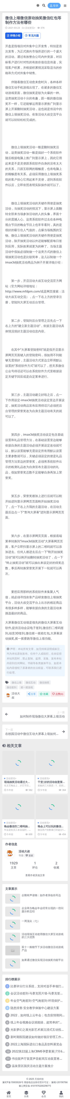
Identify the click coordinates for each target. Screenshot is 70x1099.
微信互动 (30, 682)
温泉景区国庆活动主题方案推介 (33, 1066)
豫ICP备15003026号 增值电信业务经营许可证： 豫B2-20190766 (35, 1082)
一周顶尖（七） (31, 921)
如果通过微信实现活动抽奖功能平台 (42, 960)
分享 (32, 694)
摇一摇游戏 (27, 687)
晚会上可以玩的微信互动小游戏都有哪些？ (51, 827)
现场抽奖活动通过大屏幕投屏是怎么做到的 (17, 783)
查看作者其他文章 (35, 875)
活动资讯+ (30, 27)
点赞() (57, 694)
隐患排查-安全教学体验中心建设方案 (34, 1008)
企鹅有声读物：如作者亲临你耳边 (41, 895)
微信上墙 (16, 682)
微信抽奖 (44, 682)
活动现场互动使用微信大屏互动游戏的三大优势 (42, 935)
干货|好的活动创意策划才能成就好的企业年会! (51, 783)
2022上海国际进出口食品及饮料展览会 (36, 1044)
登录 (54, 5)
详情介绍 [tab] (13, 35)
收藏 (44, 694)
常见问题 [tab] (32, 35)
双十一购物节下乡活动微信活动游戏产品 (42, 948)
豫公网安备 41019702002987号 (35, 1085)
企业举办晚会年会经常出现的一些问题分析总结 (42, 909)
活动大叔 (12, 695)
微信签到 (11, 687)
